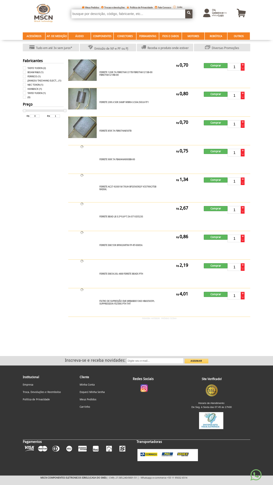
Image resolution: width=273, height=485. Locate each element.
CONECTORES (125, 36)
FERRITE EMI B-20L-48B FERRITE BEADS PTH (121, 274)
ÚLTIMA (173, 318)
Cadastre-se (218, 12)
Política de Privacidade (141, 7)
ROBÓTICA (216, 36)
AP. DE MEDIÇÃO (57, 36)
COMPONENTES (102, 36)
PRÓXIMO (165, 318)
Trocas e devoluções (114, 7)
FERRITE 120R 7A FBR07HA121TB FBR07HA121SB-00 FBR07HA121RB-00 (125, 73)
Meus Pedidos (92, 7)
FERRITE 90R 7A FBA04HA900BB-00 (117, 159)
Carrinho (85, 406)
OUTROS (239, 36)
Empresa (28, 384)
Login (221, 15)
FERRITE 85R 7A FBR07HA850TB (115, 131)
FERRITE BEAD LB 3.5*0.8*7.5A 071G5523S (121, 216)
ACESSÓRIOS (34, 36)
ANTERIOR (155, 318)
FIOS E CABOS (170, 36)
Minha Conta (87, 384)
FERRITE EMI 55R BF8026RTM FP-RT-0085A (120, 245)
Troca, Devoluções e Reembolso (42, 392)
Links (179, 7)
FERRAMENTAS (147, 36)
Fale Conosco (164, 7)
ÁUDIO (79, 36)
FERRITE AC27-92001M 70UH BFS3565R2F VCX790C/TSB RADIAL (127, 188)
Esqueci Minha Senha (92, 392)
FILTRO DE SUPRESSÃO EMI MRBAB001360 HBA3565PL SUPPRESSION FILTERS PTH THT (127, 302)
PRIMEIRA (146, 318)
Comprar (215, 65)
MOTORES (193, 36)
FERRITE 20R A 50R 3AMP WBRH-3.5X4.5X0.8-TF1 (124, 102)
